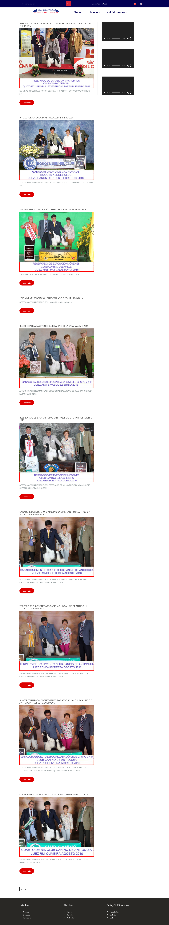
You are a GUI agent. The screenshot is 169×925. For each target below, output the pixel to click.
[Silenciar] (128, 38)
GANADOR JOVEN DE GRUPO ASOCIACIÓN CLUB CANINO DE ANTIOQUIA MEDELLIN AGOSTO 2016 (54, 513)
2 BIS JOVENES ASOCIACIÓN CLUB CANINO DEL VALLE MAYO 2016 (51, 298)
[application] (118, 31)
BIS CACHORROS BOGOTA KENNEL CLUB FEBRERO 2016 (46, 118)
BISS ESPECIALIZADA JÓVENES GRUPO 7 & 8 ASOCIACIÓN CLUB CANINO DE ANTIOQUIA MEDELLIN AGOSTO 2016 (55, 701)
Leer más (27, 102)
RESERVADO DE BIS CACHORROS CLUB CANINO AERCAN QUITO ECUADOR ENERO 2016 (55, 24)
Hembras (94, 12)
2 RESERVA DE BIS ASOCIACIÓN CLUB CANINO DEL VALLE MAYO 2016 (52, 209)
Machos (79, 12)
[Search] (68, 3)
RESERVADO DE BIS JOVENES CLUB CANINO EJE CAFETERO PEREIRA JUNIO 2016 (55, 419)
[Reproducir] (104, 38)
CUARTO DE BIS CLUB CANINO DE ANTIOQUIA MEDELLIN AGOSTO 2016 (53, 794)
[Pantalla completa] (131, 38)
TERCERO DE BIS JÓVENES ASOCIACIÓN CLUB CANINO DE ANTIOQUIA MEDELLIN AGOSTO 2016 (53, 607)
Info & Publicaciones (116, 12)
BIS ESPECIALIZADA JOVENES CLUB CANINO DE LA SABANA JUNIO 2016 (53, 326)
